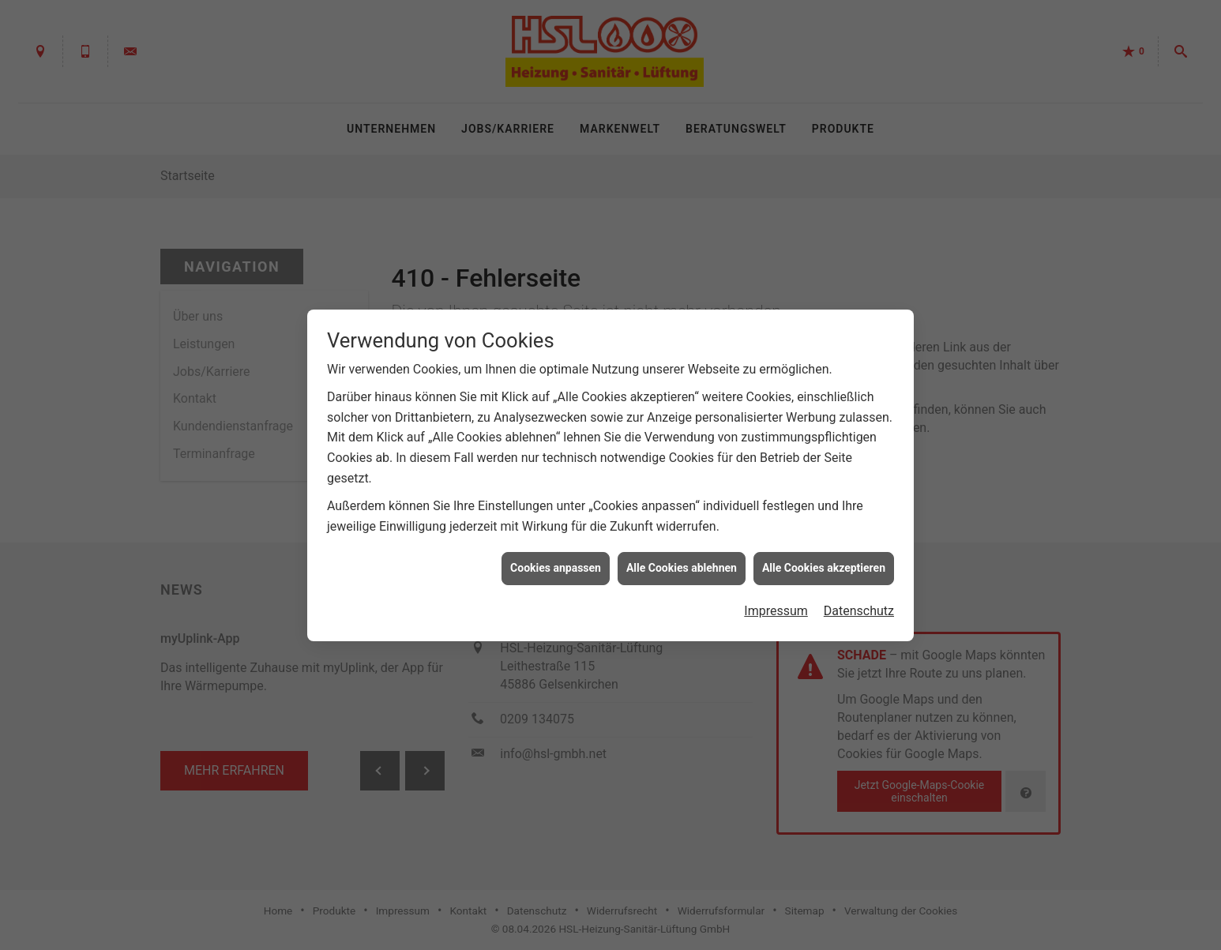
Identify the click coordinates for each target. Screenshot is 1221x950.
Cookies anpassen (555, 563)
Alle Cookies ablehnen (681, 563)
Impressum (776, 606)
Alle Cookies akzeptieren (823, 563)
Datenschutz (859, 606)
